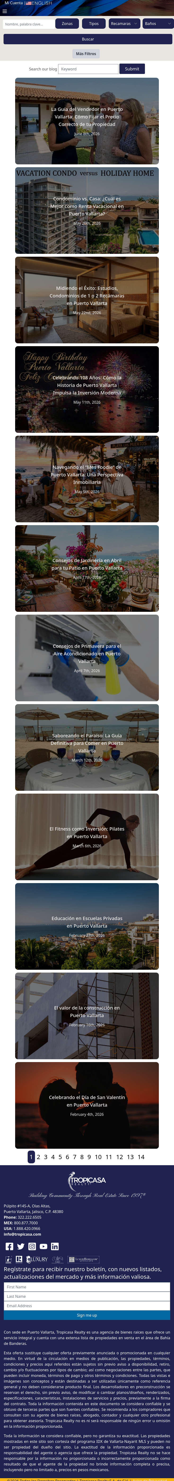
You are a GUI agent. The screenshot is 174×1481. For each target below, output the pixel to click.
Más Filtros (86, 53)
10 (98, 1157)
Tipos (94, 23)
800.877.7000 (26, 1222)
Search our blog (43, 69)
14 (141, 1157)
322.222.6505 (29, 1217)
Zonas (67, 23)
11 (108, 1157)
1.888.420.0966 (26, 1228)
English (39, 3)
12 (119, 1157)
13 (130, 1157)
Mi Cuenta (14, 2)
